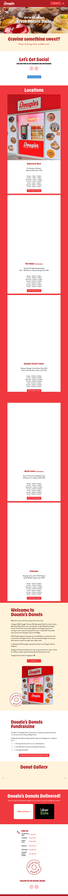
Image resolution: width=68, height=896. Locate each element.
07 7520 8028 (32, 841)
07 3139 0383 (32, 834)
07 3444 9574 (32, 838)
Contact (56, 3)
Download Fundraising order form (34, 755)
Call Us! (34, 661)
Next (65, 778)
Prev (3, 778)
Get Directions (34, 391)
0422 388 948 (32, 850)
